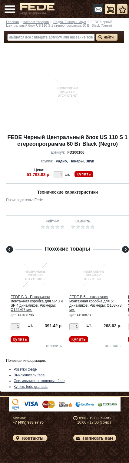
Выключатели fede (29, 375)
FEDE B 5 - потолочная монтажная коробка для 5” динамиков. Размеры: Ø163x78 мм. (95, 303)
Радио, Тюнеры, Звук (69, 22)
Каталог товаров (36, 22)
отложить (54, 346)
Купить (84, 174)
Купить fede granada (31, 387)
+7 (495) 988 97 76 (28, 422)
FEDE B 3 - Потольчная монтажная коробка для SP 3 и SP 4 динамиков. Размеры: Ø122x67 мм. (37, 303)
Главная (12, 22)
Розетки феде (25, 369)
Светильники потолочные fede (39, 381)
